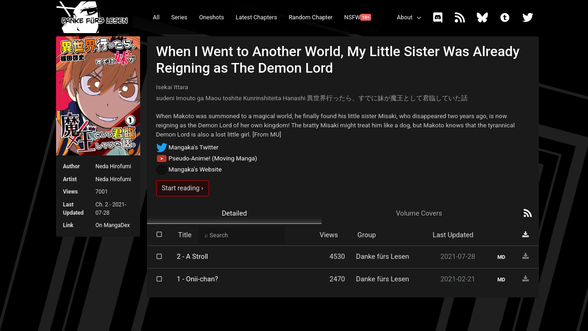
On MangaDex (113, 225)
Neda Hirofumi (113, 166)
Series (179, 17)
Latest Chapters (256, 17)
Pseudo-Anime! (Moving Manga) (206, 158)
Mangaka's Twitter (187, 147)
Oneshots (211, 17)
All (156, 17)
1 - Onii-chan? (197, 279)
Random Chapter (310, 17)
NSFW (357, 17)
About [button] (405, 17)
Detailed (234, 213)
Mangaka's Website (189, 169)
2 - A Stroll (192, 256)
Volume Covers (419, 213)
